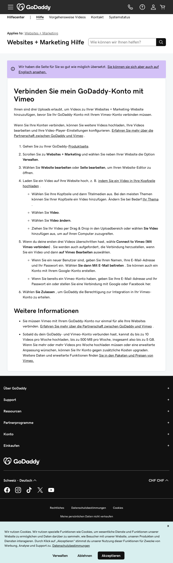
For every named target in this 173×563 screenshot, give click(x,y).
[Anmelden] (153, 7)
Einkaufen (11, 445)
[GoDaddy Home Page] (22, 461)
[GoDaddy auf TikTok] (29, 492)
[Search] (161, 42)
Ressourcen (12, 411)
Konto (8, 434)
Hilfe (40, 17)
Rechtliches (57, 507)
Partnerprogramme (18, 422)
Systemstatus (119, 17)
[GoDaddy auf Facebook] (7, 492)
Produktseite (78, 146)
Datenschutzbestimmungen (88, 507)
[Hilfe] (141, 7)
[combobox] (122, 42)
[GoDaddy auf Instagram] (18, 492)
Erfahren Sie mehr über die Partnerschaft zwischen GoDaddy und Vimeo (96, 326)
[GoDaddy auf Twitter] (40, 492)
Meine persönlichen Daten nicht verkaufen (86, 516)
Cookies (118, 507)
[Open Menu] (9, 7)
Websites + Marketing (41, 33)
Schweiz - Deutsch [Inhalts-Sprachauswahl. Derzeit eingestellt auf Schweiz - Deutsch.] (21, 480)
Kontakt (97, 17)
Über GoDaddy (15, 388)
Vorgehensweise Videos (67, 17)
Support (10, 399)
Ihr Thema (150, 199)
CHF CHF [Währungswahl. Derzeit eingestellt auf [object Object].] (159, 480)
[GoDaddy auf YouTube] (51, 492)
